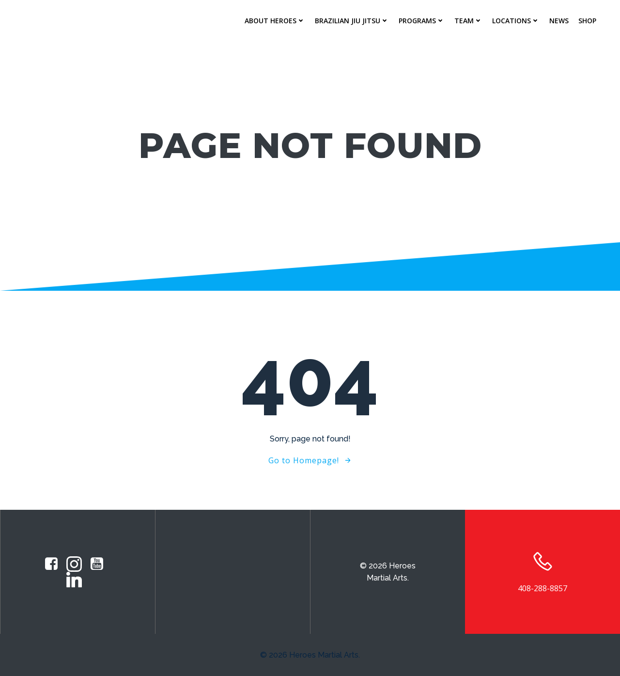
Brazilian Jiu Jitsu (352, 20)
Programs (422, 20)
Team (468, 20)
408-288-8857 (542, 588)
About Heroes (275, 20)
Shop (587, 20)
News (559, 20)
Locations (516, 20)
